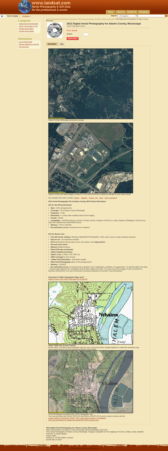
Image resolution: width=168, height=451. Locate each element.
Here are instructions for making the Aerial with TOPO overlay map (73, 420)
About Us (121, 12)
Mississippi (73, 19)
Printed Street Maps (26, 31)
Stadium (84, 198)
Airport (77, 198)
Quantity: (69, 34)
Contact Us (131, 12)
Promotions (144, 12)
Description (52, 44)
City (96, 198)
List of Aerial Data (25, 42)
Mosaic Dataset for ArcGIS (29, 44)
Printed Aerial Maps (26, 29)
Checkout (25, 16)
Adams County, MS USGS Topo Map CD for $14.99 (67, 279)
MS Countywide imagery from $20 (89, 19)
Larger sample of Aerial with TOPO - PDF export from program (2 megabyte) (77, 418)
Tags (62, 44)
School (91, 198)
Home (110, 12)
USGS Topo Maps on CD (28, 26)
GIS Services (24, 47)
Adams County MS (108, 19)
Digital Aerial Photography (60, 19)
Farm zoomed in (110, 198)
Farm (101, 198)
